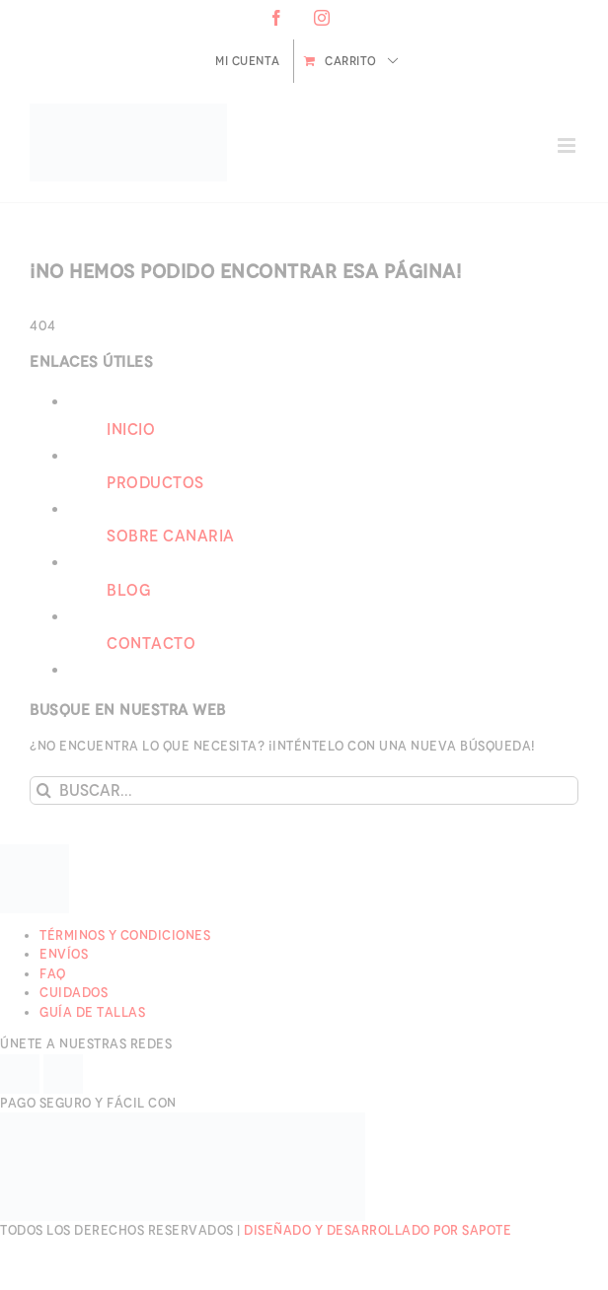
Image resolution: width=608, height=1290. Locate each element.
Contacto (151, 643)
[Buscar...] (304, 790)
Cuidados (73, 992)
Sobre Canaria (171, 536)
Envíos (63, 954)
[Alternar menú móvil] (568, 145)
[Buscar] (44, 790)
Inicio (131, 429)
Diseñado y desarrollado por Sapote (377, 1230)
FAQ (52, 974)
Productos (155, 482)
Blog (128, 590)
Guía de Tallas (92, 1012)
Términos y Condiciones (124, 935)
